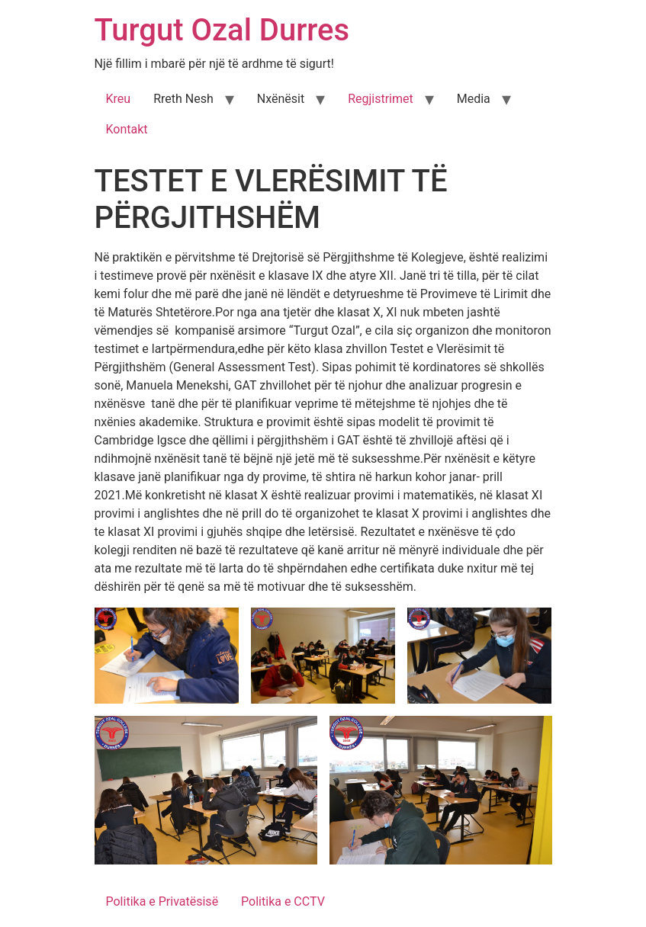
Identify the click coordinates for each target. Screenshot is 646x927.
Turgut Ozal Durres (222, 30)
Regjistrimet (380, 98)
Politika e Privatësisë (162, 901)
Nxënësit (280, 98)
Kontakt (127, 129)
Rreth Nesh (183, 98)
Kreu (118, 98)
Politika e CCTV (283, 901)
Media (473, 98)
